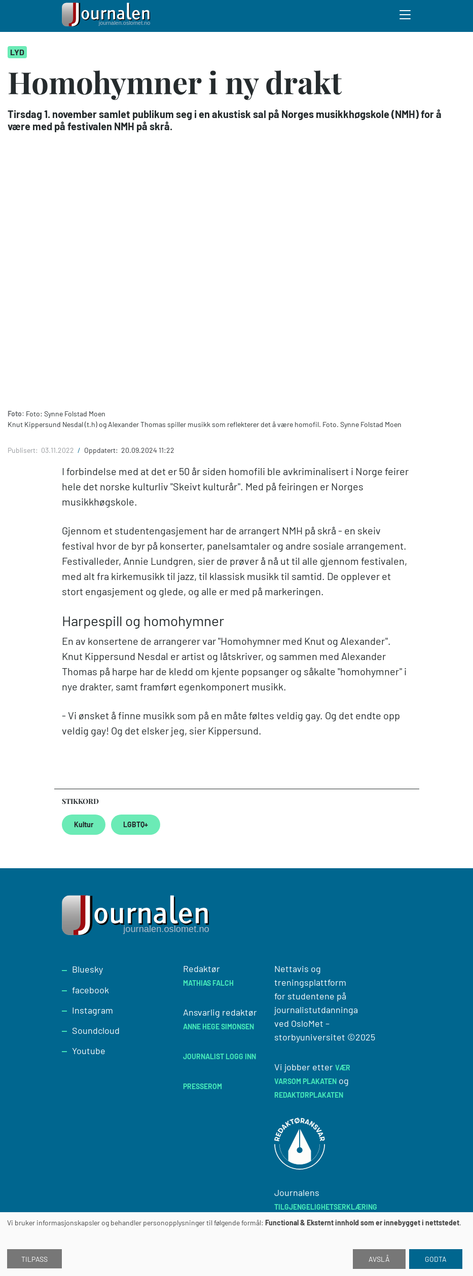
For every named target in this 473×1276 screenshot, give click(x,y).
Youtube (88, 1050)
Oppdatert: (102, 450)
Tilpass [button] (34, 1259)
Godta (436, 1259)
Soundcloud (96, 1030)
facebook (90, 989)
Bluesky (87, 969)
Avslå (379, 1259)
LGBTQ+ (135, 824)
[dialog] (236, 1244)
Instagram (92, 1010)
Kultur (83, 824)
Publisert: (24, 450)
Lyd (17, 52)
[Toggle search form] (405, 16)
